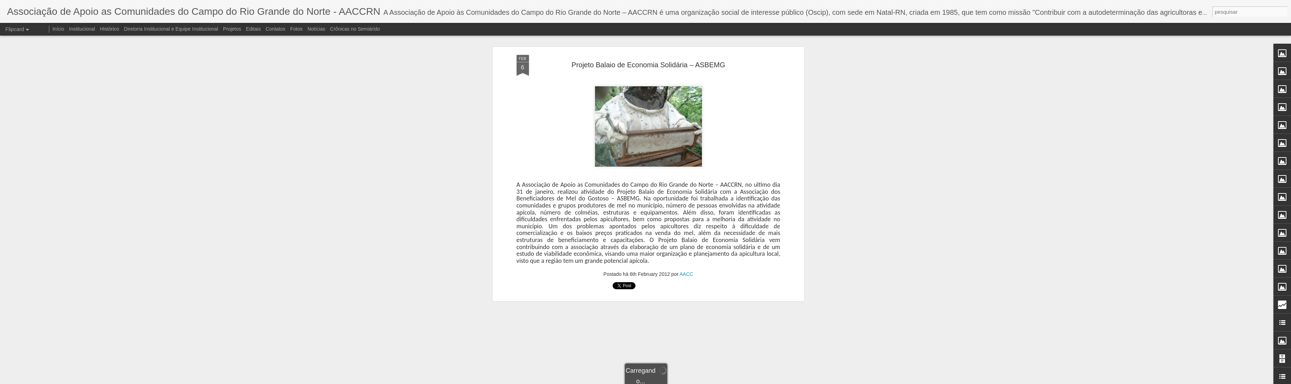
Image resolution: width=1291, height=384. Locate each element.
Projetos (232, 29)
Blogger (673, 380)
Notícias (316, 29)
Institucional (82, 29)
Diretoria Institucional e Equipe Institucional (171, 29)
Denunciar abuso (696, 380)
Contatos (275, 29)
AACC (686, 107)
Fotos (296, 29)
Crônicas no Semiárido (355, 29)
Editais (253, 29)
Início (58, 29)
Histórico (109, 29)
